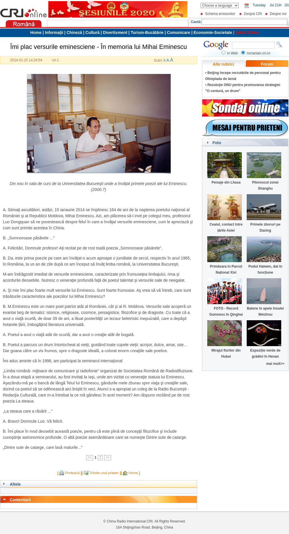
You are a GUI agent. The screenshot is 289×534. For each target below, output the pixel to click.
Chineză (74, 32)
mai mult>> (275, 364)
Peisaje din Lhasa (226, 182)
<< (90, 457)
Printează (72, 473)
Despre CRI (253, 14)
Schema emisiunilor (220, 14)
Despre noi (278, 14)
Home (133, 473)
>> (108, 457)
